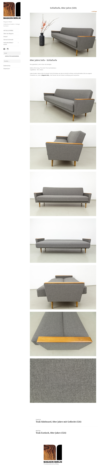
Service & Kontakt (8, 39)
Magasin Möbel (7, 22)
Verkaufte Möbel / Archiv (8, 43)
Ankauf (5, 36)
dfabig (57, 464)
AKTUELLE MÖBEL (8, 30)
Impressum (6, 68)
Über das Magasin (8, 33)
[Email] (11, 53)
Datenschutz (6, 65)
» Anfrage (94, 11)
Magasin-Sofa (45, 75)
